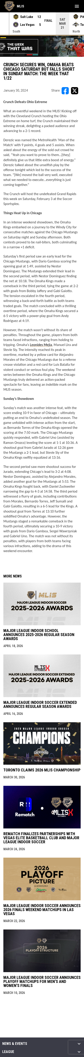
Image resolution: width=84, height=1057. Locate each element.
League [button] (8, 1052)
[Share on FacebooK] (65, 90)
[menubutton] (77, 6)
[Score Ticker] (42, 23)
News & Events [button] (14, 1044)
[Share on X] (74, 90)
